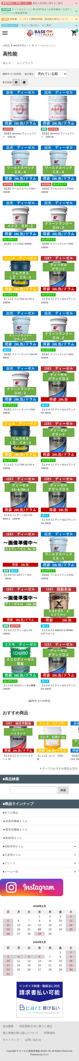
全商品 (6, 45)
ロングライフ (25, 63)
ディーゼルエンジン (45, 45)
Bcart (46, 1054)
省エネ (7, 63)
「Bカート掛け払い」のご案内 (35, 25)
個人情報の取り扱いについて (20, 1032)
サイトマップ (11, 1039)
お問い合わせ (33, 1039)
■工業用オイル (12, 854)
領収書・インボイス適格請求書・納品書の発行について (39, 19)
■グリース (9, 863)
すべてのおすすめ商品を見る (60, 768)
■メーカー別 (10, 871)
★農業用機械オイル (15, 829)
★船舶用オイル (12, 838)
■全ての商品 (10, 812)
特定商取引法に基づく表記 (35, 1026)
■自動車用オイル (22, 45)
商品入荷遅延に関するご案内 (48, 3)
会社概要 (8, 1026)
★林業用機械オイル (15, 821)
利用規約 (49, 1032)
